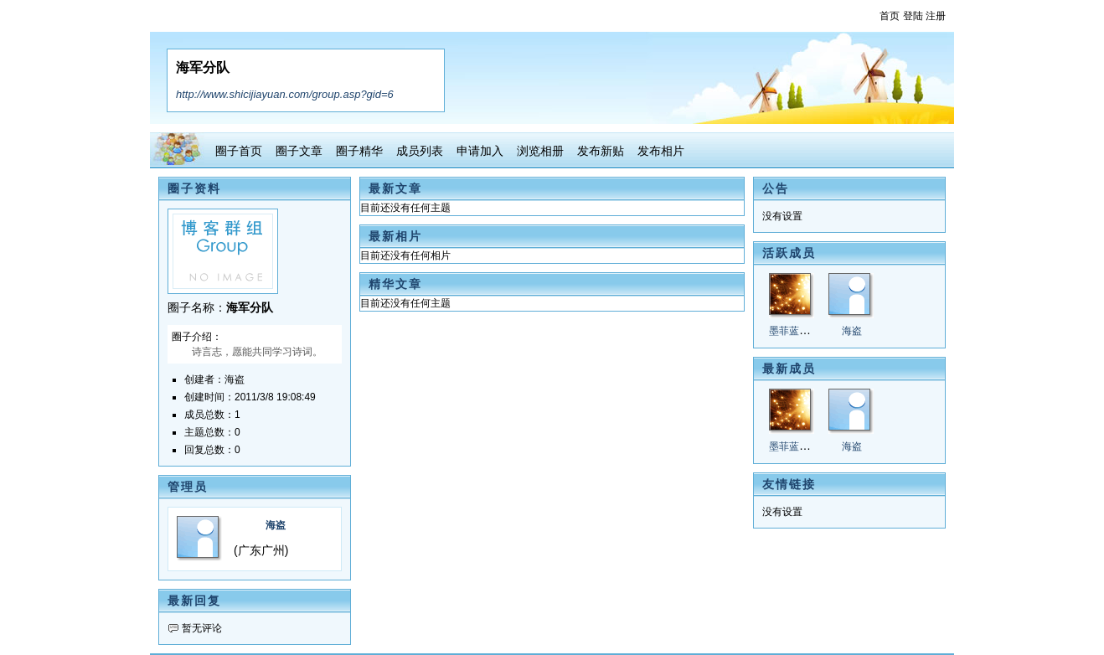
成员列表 (419, 150)
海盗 (276, 525)
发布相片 (660, 150)
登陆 (913, 16)
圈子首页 (238, 150)
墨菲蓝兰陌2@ (802, 331)
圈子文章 (299, 150)
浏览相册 (540, 150)
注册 (936, 16)
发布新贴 (600, 150)
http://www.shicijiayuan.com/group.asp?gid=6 (285, 94)
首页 (890, 16)
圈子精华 (359, 150)
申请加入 (480, 150)
